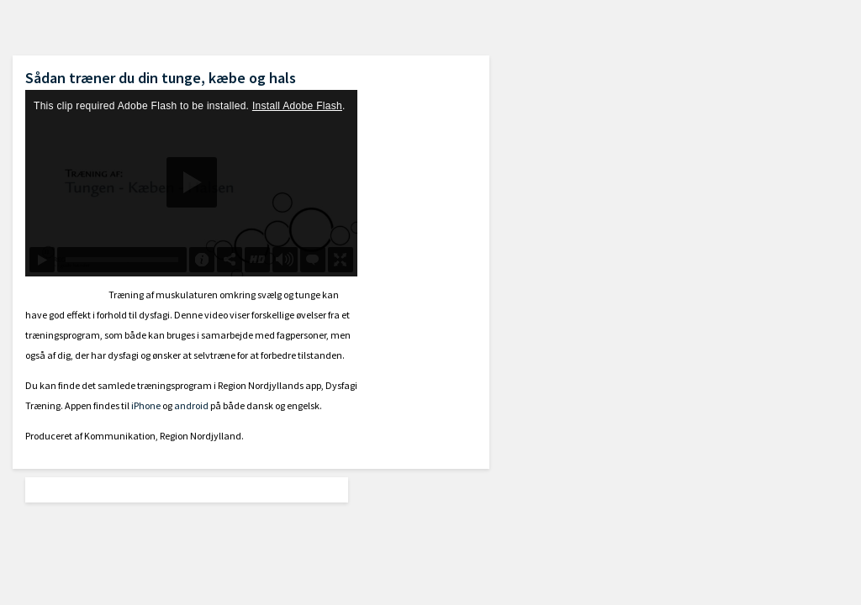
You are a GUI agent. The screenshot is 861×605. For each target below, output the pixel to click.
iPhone (146, 405)
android (191, 405)
